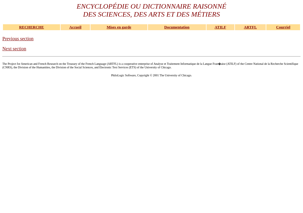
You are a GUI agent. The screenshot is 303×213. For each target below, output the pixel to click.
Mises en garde (119, 27)
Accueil (75, 27)
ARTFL (250, 27)
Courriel (283, 27)
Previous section (17, 38)
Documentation (176, 27)
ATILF (220, 27)
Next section (14, 48)
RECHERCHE (31, 27)
